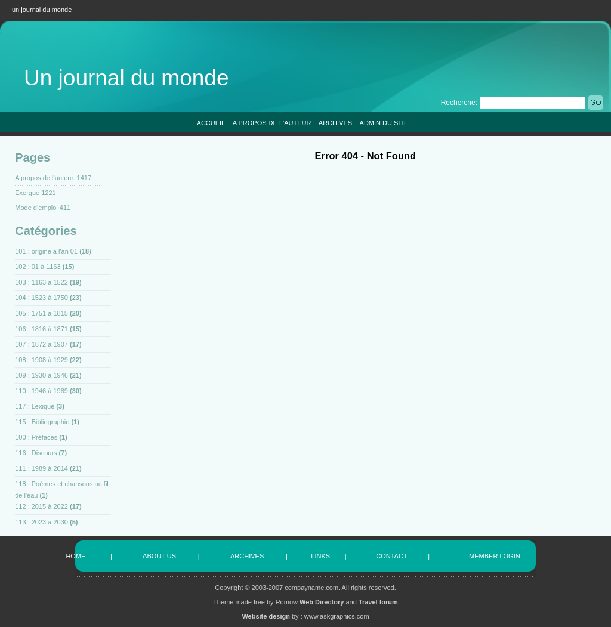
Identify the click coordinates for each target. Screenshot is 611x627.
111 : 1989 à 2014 (41, 468)
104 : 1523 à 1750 (41, 297)
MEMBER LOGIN (494, 556)
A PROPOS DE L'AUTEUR (272, 122)
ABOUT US (159, 556)
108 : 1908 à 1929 (41, 359)
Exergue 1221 (35, 192)
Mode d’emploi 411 (42, 207)
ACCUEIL (211, 122)
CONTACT (391, 556)
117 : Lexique (34, 406)
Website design (265, 616)
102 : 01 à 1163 (37, 266)
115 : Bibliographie (42, 421)
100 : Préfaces (36, 437)
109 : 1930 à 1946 (41, 375)
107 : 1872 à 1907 (41, 344)
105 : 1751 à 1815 (41, 313)
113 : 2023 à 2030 (41, 522)
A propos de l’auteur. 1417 (53, 177)
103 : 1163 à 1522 (41, 282)
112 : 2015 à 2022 (41, 506)
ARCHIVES (335, 122)
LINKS (320, 556)
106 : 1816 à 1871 (41, 328)
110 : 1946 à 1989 (41, 390)
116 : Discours (36, 452)
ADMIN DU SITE (384, 122)
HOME (75, 556)
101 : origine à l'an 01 (46, 251)
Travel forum (378, 602)
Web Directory (322, 602)
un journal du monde (42, 9)
